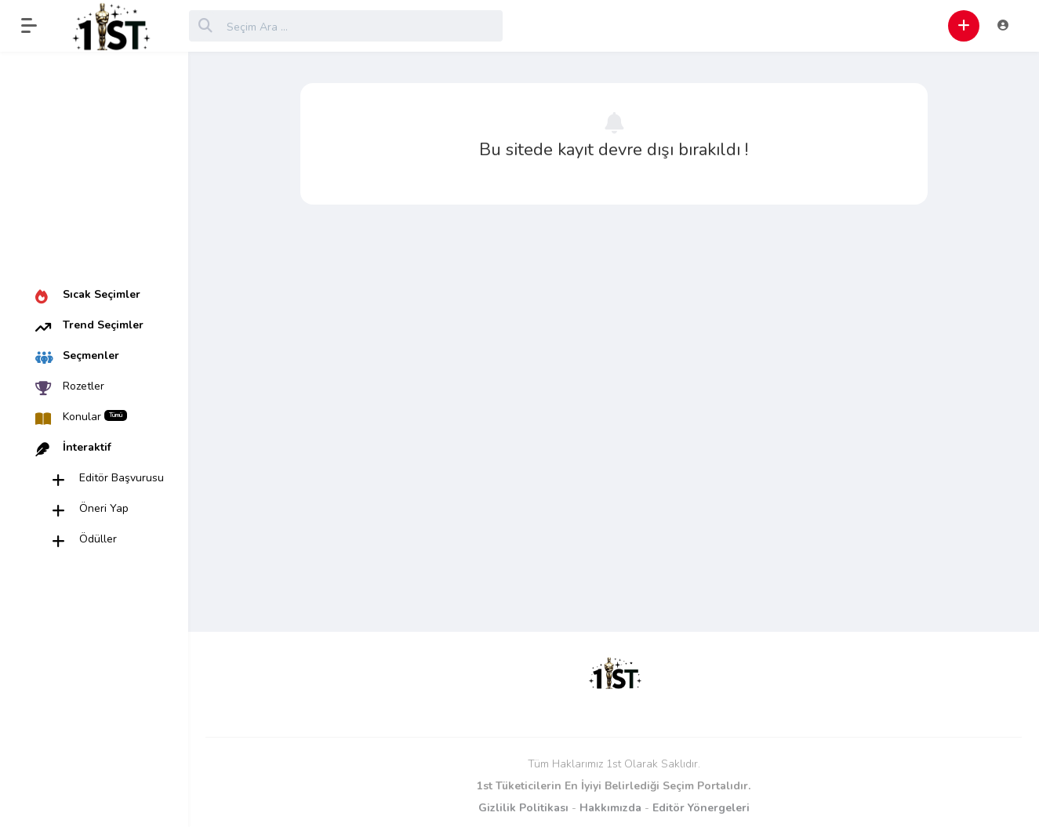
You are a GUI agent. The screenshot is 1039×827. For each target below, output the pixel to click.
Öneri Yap (104, 508)
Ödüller (98, 538)
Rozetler (83, 386)
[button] (37, 26)
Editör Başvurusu (121, 477)
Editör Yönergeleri (701, 807)
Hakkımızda (610, 807)
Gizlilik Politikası (523, 807)
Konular (95, 416)
